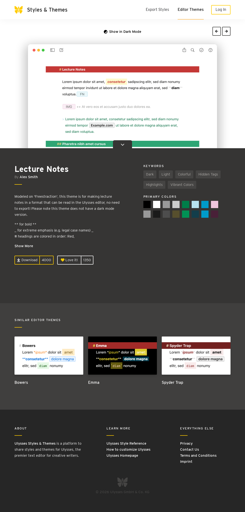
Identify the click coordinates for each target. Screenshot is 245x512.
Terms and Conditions (198, 455)
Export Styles (157, 9)
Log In (221, 9)
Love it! (69, 260)
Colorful (184, 174)
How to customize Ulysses (128, 449)
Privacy (186, 443)
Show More (23, 246)
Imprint (186, 461)
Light (165, 174)
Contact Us (189, 449)
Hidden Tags (208, 174)
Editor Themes (191, 9)
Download (27, 260)
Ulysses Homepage (122, 455)
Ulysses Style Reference (126, 443)
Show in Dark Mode (122, 31)
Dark (150, 174)
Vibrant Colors (182, 184)
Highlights (154, 184)
